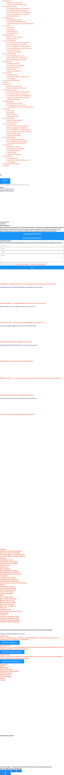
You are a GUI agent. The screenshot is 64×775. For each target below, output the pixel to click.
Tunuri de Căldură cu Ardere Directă (12, 555)
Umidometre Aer (12, 75)
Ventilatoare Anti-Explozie (9, 563)
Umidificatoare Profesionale (16, 22)
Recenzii (3, 666)
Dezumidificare (5, 569)
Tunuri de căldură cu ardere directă (18, 46)
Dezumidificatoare (9, 54)
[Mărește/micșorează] (2, 771)
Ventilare (3, 558)
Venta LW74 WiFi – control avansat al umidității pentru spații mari (22, 322)
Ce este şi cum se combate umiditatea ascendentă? (17, 414)
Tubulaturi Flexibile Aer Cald (9, 616)
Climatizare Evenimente (11, 80)
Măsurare (3, 608)
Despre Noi (4, 664)
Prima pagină (4, 185)
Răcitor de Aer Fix (13, 39)
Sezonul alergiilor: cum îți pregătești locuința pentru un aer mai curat (23, 303)
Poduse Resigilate (6, 676)
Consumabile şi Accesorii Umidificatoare (20, 24)
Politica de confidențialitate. (38, 265)
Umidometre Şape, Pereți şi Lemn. (11, 611)
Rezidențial (10, 29)
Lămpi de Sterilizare (13, 16)
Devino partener (12, 31)
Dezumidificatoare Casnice (9, 570)
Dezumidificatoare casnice (16, 56)
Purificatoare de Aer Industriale (17, 10)
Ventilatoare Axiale (13, 63)
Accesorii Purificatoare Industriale (18, 14)
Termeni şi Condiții (6, 669)
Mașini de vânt (12, 69)
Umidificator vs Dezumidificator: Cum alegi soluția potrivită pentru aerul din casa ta (28, 284)
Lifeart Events (4, 655)
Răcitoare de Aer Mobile (8, 602)
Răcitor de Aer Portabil (14, 37)
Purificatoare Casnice (7, 586)
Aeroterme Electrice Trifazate (17, 44)
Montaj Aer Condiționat (8, 606)
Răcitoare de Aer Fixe (7, 601)
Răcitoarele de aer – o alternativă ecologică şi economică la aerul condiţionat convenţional (30, 378)
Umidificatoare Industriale (9, 579)
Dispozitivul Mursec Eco (14, 3)
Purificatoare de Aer (10, 6)
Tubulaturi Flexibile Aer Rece (9, 618)
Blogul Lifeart (4, 668)
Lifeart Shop (4, 636)
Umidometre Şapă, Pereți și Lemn (18, 77)
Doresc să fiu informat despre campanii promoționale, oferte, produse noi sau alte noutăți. (24, 263)
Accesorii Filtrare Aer (7, 592)
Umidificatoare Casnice (14, 20)
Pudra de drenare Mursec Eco (17, 5)
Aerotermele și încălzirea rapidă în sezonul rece (15, 342)
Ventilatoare (7, 61)
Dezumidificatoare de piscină (16, 60)
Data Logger (11, 79)
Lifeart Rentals (5, 645)
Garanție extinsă (12, 33)
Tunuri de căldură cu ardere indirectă (19, 48)
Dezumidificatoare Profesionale (10, 574)
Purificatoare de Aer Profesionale (18, 8)
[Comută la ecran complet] (8, 771)
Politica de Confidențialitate (9, 671)
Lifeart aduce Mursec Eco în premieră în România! (16, 395)
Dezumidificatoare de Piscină (10, 572)
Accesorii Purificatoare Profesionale (19, 12)
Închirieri (6, 82)
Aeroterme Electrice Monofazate (18, 42)
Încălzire (3, 549)
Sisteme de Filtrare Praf (8, 590)
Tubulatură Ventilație (14, 52)
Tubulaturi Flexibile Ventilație (9, 622)
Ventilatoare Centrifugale (15, 65)
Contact (2, 680)
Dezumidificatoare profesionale (17, 58)
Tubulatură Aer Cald (13, 50)
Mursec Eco (7, 84)
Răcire (2, 595)
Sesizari (2, 678)
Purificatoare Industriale (8, 588)
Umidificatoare (8, 18)
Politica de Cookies (6, 673)
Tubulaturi (3, 615)
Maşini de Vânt (5, 565)
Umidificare (4, 576)
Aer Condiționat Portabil (8, 599)
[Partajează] (13, 771)
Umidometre (7, 73)
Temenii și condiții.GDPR (21, 265)
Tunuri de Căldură (9, 41)
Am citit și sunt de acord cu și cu (23, 265)
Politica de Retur (5, 675)
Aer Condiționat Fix (6, 597)
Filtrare (2, 585)
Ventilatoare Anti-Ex (14, 67)
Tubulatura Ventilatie (14, 71)
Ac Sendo (6, 25)
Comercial (10, 27)
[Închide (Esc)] (19, 771)
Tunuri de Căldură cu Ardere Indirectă (12, 556)
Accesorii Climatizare (7, 604)
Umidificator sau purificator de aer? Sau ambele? (16, 361)
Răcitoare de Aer (9, 35)
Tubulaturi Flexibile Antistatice (10, 620)
